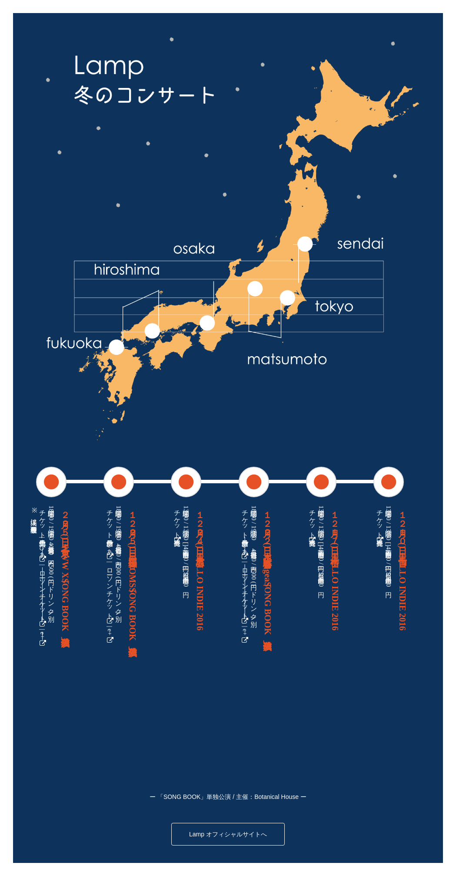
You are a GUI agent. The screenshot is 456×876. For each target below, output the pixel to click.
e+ (42, 639)
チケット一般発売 (177, 524)
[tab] (51, 481)
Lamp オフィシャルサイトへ (228, 834)
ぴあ (42, 551)
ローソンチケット (42, 597)
